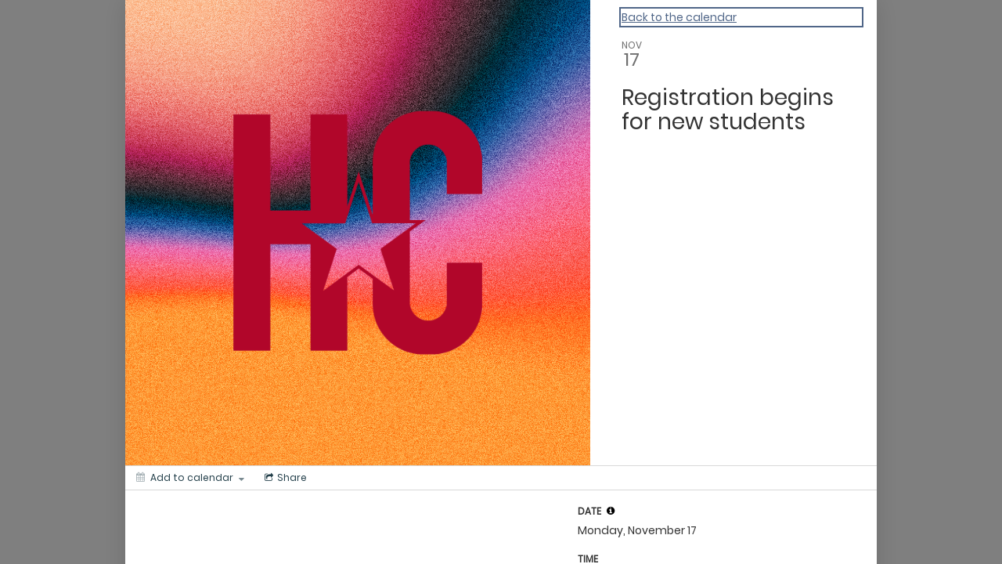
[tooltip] (611, 510)
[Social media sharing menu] (284, 478)
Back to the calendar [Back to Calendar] (679, 17)
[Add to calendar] (190, 478)
